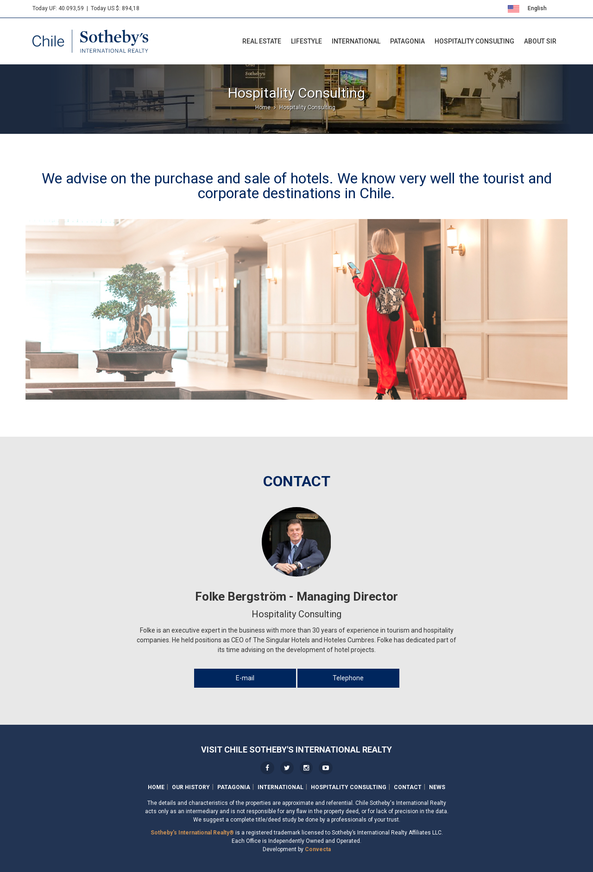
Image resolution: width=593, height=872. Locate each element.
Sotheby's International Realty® (192, 832)
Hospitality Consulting (474, 41)
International (356, 41)
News (437, 787)
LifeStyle (306, 41)
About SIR (540, 41)
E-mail (245, 678)
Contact (408, 787)
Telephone (348, 678)
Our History (191, 787)
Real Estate (261, 41)
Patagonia (407, 41)
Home (156, 787)
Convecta (318, 849)
